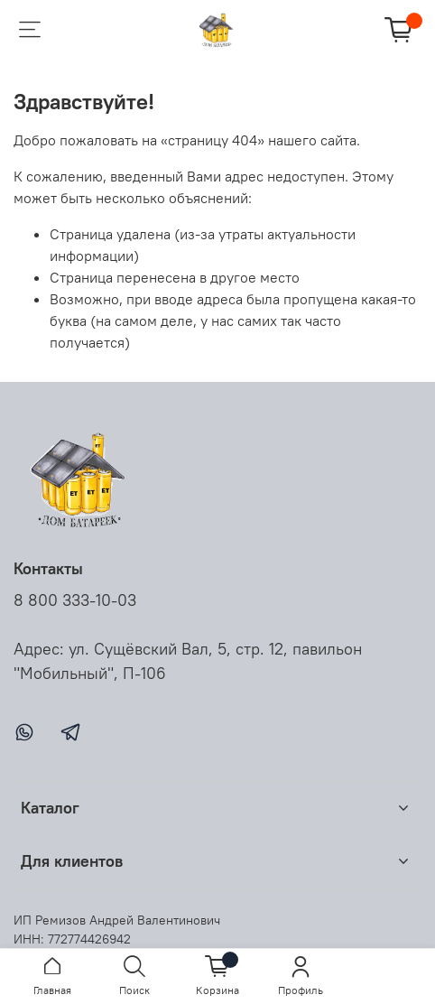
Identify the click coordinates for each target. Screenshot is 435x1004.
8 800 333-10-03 (75, 600)
